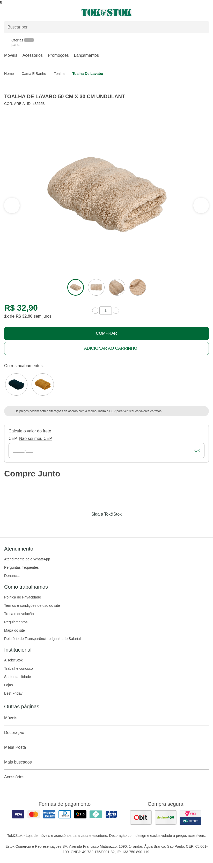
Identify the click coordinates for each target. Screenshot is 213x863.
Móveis (10, 55)
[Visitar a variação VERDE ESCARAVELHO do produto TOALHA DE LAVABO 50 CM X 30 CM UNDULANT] (16, 384)
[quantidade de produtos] (105, 310)
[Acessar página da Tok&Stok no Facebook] (85, 525)
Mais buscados (106, 762)
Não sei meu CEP (35, 438)
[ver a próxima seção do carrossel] (12, 205)
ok (197, 450)
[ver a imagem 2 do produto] (96, 287)
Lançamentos (86, 55)
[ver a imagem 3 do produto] (117, 287)
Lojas (8, 685)
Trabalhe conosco (18, 668)
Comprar (106, 333)
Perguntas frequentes (21, 567)
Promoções (58, 55)
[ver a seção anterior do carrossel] (201, 205)
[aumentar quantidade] (116, 311)
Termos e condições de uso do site (32, 605)
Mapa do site (14, 630)
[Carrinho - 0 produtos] (206, 12)
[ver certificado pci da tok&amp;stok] (190, 817)
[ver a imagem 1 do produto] (75, 287)
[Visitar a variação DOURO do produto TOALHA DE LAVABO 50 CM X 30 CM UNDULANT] (43, 384)
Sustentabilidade (17, 677)
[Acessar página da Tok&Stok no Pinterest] (114, 525)
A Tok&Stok (13, 660)
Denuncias (12, 576)
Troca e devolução (19, 614)
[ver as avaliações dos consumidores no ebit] (141, 817)
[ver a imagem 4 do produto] (137, 287)
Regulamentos (15, 622)
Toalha (59, 74)
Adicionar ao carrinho (110, 348)
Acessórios (33, 55)
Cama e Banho (33, 74)
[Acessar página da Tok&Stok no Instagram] (99, 525)
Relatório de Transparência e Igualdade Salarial (42, 639)
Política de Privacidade (22, 597)
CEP (13, 438)
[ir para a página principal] (107, 12)
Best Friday (13, 693)
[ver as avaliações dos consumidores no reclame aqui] (166, 817)
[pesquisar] (203, 27)
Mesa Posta (106, 747)
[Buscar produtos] (106, 27)
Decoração (106, 733)
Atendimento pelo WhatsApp (27, 559)
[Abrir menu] (35, 12)
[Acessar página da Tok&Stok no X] (128, 525)
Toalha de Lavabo (87, 74)
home (9, 74)
